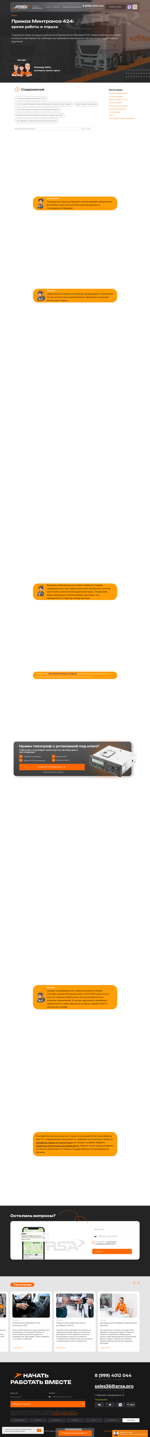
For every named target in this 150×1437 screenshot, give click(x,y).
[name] (112, 1229)
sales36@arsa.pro (37, 8)
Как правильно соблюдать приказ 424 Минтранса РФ (37, 121)
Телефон (52, 1393)
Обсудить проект (21, 1404)
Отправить (98, 1251)
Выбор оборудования (118, 93)
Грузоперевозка (116, 96)
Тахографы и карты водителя (121, 118)
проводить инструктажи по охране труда (57, 1145)
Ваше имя (14, 1393)
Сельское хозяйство (117, 109)
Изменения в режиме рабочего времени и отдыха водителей (40, 115)
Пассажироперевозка (118, 106)
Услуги (47, 7)
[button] (115, 6)
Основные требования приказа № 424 (31, 98)
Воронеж (35, 6)
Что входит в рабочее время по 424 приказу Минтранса (38, 110)
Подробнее (17, 1348)
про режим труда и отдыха (63, 673)
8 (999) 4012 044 (93, 5)
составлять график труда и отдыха (54, 1142)
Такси (111, 115)
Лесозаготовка (115, 103)
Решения (55, 7)
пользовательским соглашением (64, 1415)
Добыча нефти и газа (118, 100)
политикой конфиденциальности (105, 1243)
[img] (130, 1404)
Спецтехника (114, 112)
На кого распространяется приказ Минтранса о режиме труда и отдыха (44, 104)
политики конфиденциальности (65, 1413)
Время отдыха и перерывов (86, 104)
